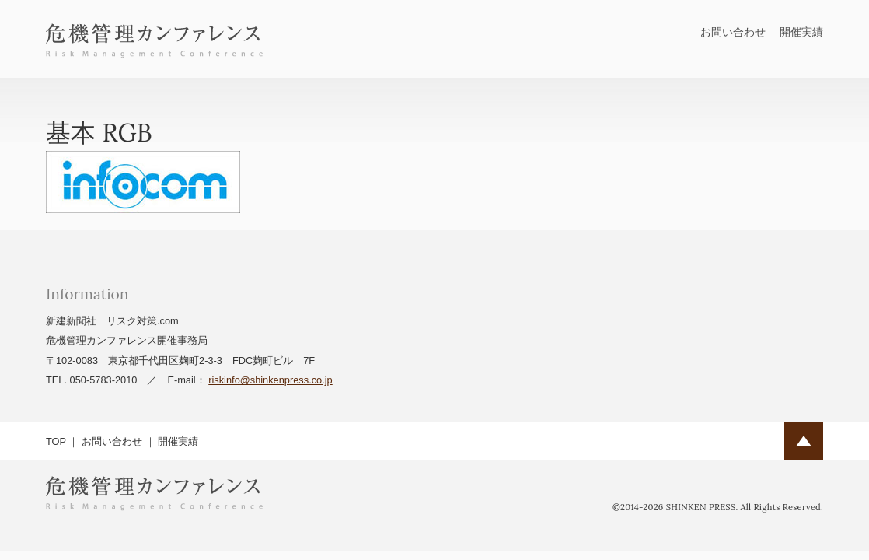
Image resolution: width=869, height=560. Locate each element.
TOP (56, 441)
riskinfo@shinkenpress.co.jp (270, 380)
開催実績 (801, 32)
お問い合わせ (733, 32)
